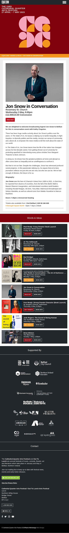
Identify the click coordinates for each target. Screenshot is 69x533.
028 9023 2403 (7, 505)
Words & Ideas (15, 56)
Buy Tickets (29, 249)
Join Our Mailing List (11, 477)
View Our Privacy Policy (9, 483)
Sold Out (10, 120)
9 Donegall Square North (15, 206)
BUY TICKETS (29, 309)
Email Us (6, 511)
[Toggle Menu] (64, 2)
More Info (37, 233)
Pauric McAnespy (34, 528)
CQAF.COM (5, 56)
